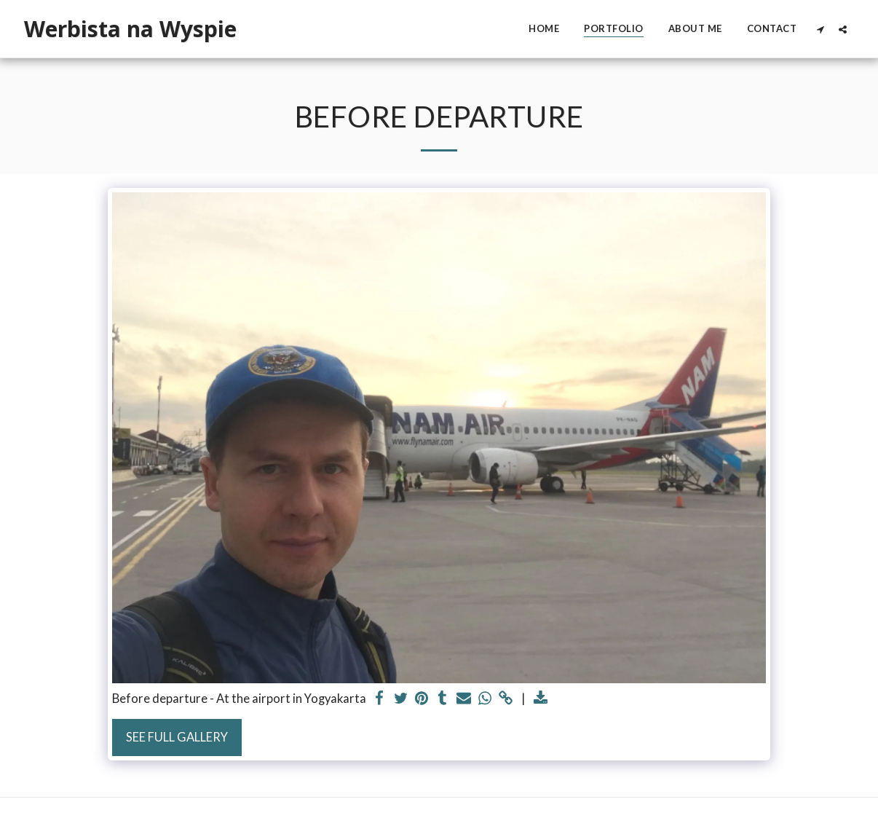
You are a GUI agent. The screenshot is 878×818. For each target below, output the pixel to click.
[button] (820, 29)
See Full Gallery (177, 737)
